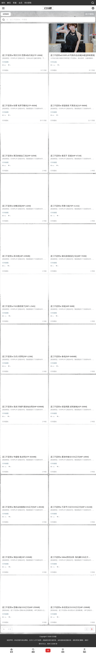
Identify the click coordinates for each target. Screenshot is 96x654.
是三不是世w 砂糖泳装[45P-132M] (16, 206)
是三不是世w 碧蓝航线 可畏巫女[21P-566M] (68, 105)
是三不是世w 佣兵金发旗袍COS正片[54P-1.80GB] (23, 507)
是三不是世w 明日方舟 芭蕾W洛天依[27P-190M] (22, 55)
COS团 (53, 636)
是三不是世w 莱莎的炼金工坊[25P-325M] (19, 156)
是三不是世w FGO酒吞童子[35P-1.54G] (18, 306)
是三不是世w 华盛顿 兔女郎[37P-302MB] (19, 457)
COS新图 (5, 62)
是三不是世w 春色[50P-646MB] (63, 356)
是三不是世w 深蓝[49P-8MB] (62, 306)
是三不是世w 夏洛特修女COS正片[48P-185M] (69, 457)
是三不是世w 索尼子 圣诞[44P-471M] (65, 156)
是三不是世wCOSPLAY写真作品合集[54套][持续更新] (72, 55)
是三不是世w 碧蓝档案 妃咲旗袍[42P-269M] (68, 407)
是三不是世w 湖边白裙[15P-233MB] (17, 557)
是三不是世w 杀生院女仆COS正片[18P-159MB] (70, 607)
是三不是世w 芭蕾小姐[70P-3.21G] (64, 206)
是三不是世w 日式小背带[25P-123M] (17, 356)
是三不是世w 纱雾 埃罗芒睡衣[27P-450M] (19, 105)
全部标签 (6, 14)
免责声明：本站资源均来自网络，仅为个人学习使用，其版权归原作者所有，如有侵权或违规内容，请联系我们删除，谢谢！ (48, 640)
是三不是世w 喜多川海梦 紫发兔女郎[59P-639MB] (23, 407)
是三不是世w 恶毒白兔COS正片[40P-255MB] (21, 607)
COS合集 (53, 62)
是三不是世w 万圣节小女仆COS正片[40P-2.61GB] (71, 507)
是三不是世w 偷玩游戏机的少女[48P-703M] (68, 256)
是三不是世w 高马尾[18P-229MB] (16, 256)
